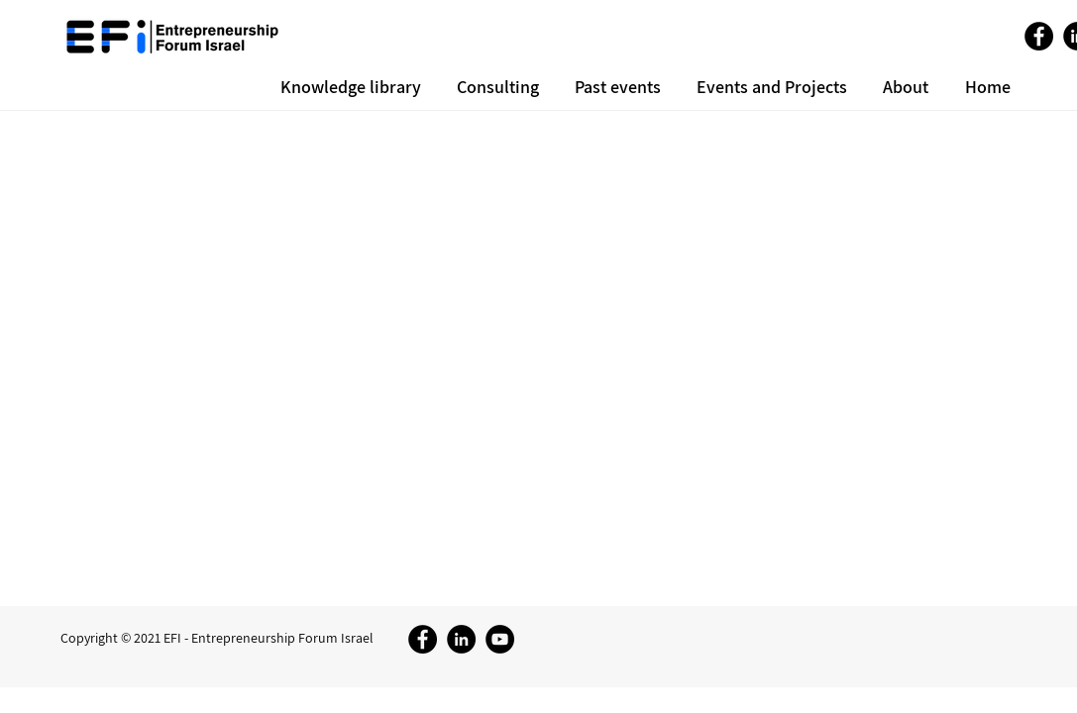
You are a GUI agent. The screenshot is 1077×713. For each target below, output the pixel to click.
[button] (902, 87)
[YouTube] (499, 639)
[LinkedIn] (461, 639)
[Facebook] (1038, 36)
